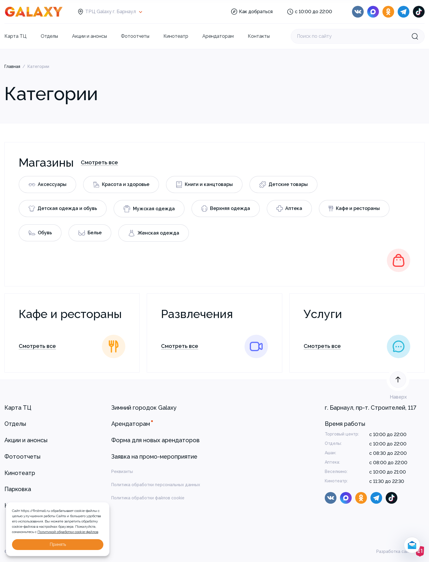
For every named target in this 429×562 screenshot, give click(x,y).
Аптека (289, 208)
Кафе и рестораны (354, 208)
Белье (90, 233)
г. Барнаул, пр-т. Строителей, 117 (370, 407)
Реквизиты (122, 471)
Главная (12, 66)
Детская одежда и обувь (62, 208)
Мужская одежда (149, 208)
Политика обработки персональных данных (155, 484)
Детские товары (283, 184)
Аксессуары (47, 184)
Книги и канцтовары (204, 184)
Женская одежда (153, 233)
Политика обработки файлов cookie (147, 498)
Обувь (40, 232)
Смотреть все (99, 162)
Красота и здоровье (121, 184)
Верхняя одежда (225, 208)
